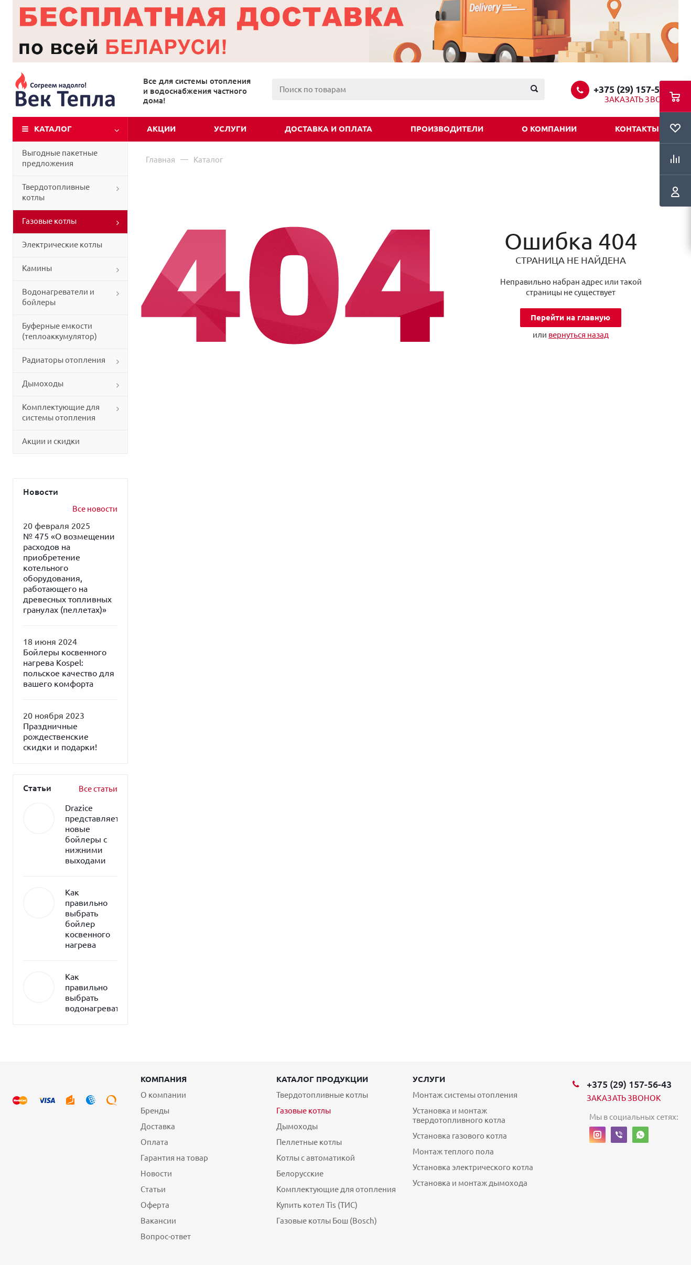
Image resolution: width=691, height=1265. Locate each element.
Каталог (53, 128)
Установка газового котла (460, 1135)
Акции (161, 128)
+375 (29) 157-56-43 (635, 89)
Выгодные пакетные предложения (60, 158)
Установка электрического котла (473, 1167)
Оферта (155, 1205)
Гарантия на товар (174, 1157)
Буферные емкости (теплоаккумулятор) (59, 331)
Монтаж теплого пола (453, 1151)
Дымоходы (42, 383)
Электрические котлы (62, 244)
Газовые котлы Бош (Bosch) (326, 1220)
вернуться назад (578, 334)
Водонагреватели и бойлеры (58, 297)
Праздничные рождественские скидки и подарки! (60, 736)
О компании (549, 128)
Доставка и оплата (328, 128)
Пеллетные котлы (309, 1142)
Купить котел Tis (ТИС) (317, 1205)
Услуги (230, 128)
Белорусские (299, 1173)
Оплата (154, 1142)
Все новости (94, 508)
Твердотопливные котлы (56, 192)
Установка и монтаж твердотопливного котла (459, 1115)
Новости (156, 1173)
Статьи (153, 1189)
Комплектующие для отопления (336, 1189)
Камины (37, 268)
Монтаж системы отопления (465, 1094)
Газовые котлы (49, 221)
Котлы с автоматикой (315, 1157)
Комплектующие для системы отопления (61, 412)
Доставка (158, 1126)
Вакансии (158, 1220)
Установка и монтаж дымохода (470, 1182)
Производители (447, 128)
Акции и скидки (51, 441)
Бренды (155, 1110)
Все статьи (98, 788)
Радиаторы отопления (63, 359)
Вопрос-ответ (166, 1236)
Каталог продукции (322, 1079)
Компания (164, 1079)
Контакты (637, 128)
